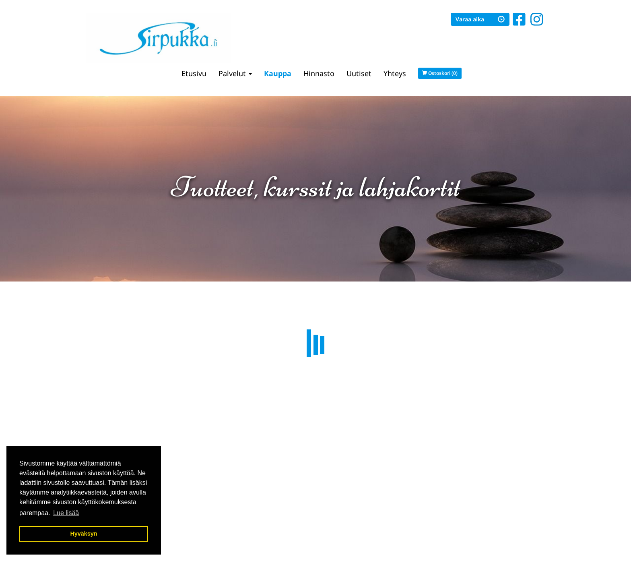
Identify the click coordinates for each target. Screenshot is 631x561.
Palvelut (235, 73)
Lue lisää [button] (66, 512)
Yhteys (395, 73)
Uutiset (358, 73)
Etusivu (193, 73)
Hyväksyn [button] (83, 533)
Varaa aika (480, 19)
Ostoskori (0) (440, 73)
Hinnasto (318, 73)
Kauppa (277, 73)
